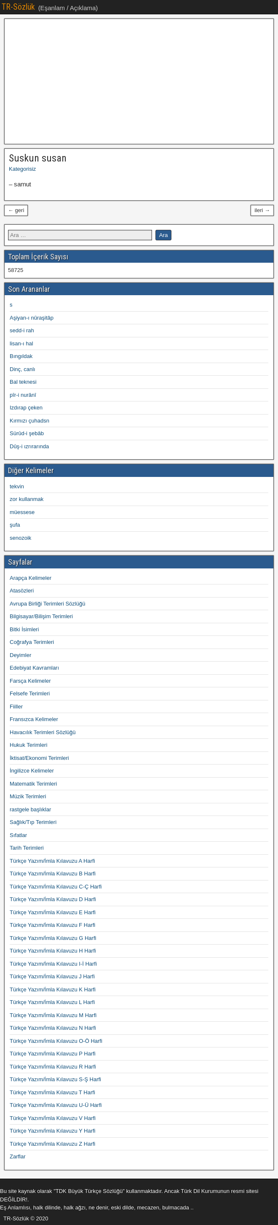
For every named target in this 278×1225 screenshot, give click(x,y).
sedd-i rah (22, 330)
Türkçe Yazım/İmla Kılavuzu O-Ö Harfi (56, 1041)
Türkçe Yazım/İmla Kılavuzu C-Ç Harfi (56, 886)
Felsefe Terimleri (30, 693)
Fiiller (16, 706)
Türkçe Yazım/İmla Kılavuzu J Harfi (52, 976)
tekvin (17, 486)
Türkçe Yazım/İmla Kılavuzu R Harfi (53, 1066)
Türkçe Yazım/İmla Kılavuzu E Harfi (53, 912)
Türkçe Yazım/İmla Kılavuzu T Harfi (52, 1092)
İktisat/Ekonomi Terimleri (39, 758)
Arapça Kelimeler (30, 578)
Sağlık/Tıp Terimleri (33, 822)
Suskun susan (38, 158)
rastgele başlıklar (30, 809)
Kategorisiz (22, 169)
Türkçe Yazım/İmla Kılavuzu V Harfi (53, 1118)
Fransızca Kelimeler (34, 719)
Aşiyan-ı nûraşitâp (31, 318)
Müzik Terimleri (28, 796)
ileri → (262, 210)
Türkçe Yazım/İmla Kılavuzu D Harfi (53, 899)
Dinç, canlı (22, 369)
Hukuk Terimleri (28, 745)
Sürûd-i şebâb (27, 433)
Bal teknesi (23, 382)
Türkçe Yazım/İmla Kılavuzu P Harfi (53, 1053)
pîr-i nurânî (23, 395)
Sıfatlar (18, 835)
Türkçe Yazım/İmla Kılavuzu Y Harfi (53, 1131)
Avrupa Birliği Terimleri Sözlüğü (47, 603)
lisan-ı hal (21, 343)
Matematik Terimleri (33, 784)
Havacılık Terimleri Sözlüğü (43, 732)
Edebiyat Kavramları (34, 668)
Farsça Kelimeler (30, 681)
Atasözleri (22, 590)
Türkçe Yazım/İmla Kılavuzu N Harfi (53, 1028)
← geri (16, 210)
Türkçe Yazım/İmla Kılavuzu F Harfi (52, 925)
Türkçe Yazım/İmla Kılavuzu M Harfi (53, 1015)
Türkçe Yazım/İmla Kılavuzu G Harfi (53, 938)
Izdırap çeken (26, 407)
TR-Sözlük (18, 7)
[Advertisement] (139, 81)
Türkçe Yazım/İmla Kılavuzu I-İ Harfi (53, 964)
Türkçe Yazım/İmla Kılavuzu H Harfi (53, 951)
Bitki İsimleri (24, 629)
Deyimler (20, 655)
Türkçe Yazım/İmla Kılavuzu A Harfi (52, 861)
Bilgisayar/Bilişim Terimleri (41, 616)
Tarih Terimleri (27, 848)
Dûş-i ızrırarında (29, 446)
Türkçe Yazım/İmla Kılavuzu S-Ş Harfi (55, 1079)
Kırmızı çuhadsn (29, 420)
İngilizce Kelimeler (32, 770)
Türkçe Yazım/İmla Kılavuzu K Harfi (53, 989)
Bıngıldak (21, 356)
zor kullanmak (26, 499)
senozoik (20, 538)
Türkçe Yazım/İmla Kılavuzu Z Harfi (52, 1144)
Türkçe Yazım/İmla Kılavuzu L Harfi (52, 1002)
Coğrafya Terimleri (32, 642)
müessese (22, 512)
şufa (15, 525)
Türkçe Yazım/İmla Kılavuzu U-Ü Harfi (56, 1105)
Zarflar (18, 1156)
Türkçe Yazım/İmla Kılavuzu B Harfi (53, 873)
